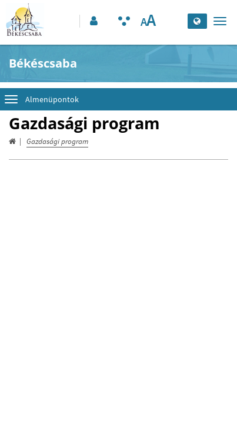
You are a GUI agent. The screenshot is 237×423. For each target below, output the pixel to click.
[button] (92, 21)
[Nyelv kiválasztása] (197, 21)
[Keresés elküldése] (175, 21)
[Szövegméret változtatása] (148, 21)
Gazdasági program (57, 141)
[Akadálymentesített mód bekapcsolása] (124, 21)
